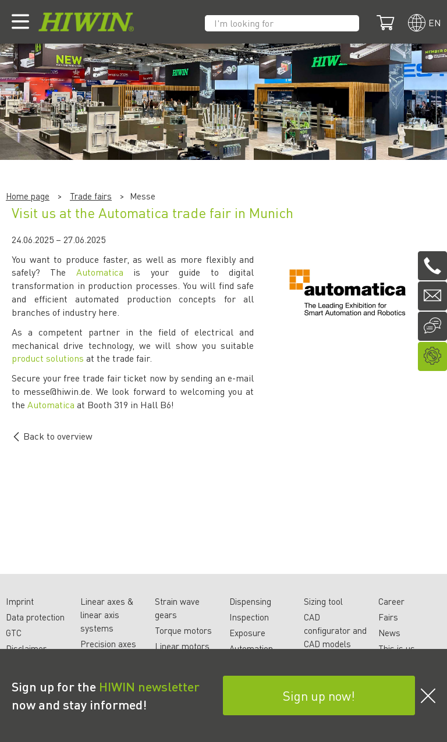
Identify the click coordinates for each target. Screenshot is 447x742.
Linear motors (182, 646)
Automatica (99, 272)
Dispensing (250, 601)
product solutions (48, 358)
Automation (251, 648)
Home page (27, 196)
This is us (396, 648)
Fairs (388, 617)
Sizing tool (323, 601)
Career (391, 601)
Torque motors (183, 630)
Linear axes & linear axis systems (107, 614)
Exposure (247, 632)
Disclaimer (26, 648)
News (389, 632)
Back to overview (52, 436)
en (434, 22)
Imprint (20, 601)
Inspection (249, 617)
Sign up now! (319, 695)
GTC (14, 632)
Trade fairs (91, 196)
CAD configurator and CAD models (335, 630)
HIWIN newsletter (149, 686)
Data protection (35, 617)
